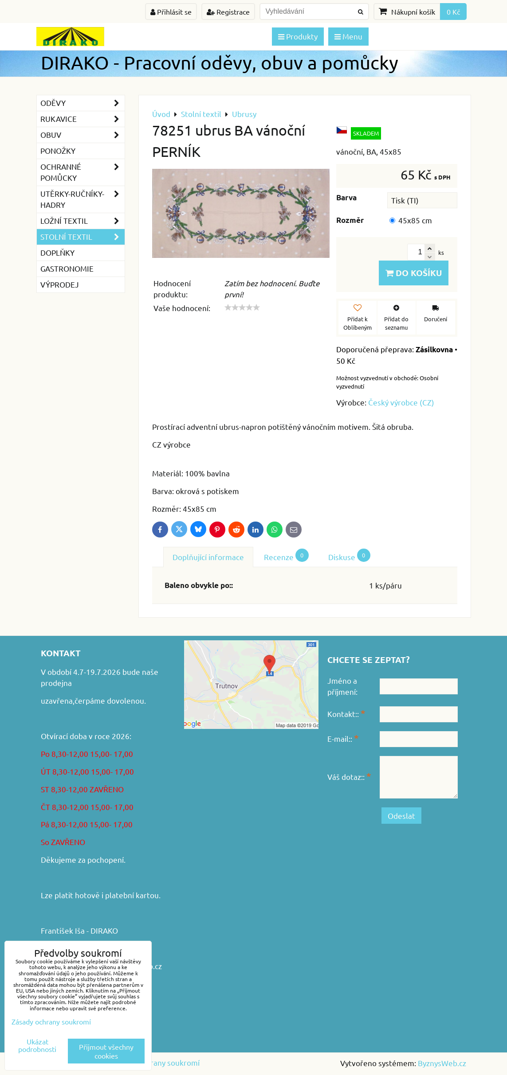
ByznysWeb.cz (442, 1062)
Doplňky (57, 252)
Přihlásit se (171, 11)
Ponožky (57, 150)
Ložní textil (82, 221)
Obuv (82, 135)
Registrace (228, 11)
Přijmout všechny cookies (106, 1051)
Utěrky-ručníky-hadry (82, 199)
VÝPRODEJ (59, 284)
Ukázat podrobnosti (37, 1045)
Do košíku (413, 272)
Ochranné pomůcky (82, 172)
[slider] (242, 307)
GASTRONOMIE (67, 268)
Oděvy (82, 103)
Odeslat (401, 815)
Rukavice (82, 119)
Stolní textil (82, 237)
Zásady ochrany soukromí (156, 1062)
